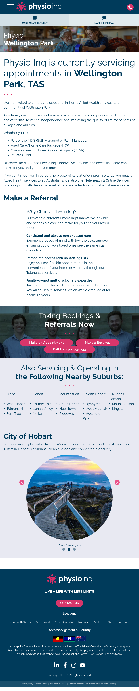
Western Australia (118, 622)
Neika (37, 413)
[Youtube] (82, 665)
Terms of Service (41, 684)
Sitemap (113, 684)
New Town (67, 409)
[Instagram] (74, 665)
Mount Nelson (123, 404)
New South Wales (20, 622)
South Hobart (69, 404)
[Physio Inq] (39, 7)
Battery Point (43, 404)
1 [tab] (63, 549)
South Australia (64, 622)
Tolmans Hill (16, 409)
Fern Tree (14, 413)
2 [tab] (69, 549)
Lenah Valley (43, 409)
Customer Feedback (76, 684)
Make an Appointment (46, 343)
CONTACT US (69, 603)
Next (117, 482)
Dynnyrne (93, 404)
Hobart (38, 394)
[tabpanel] (69, 501)
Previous (22, 482)
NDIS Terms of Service (58, 684)
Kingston (119, 409)
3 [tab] (74, 549)
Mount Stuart (69, 394)
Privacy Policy (27, 684)
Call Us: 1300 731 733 (69, 349)
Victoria (98, 622)
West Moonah (96, 409)
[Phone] (131, 7)
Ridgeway (67, 413)
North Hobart (96, 394)
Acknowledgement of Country (97, 684)
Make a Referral (97, 343)
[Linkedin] (56, 665)
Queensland (43, 622)
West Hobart (16, 404)
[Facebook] (65, 665)
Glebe (11, 394)
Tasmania (83, 622)
